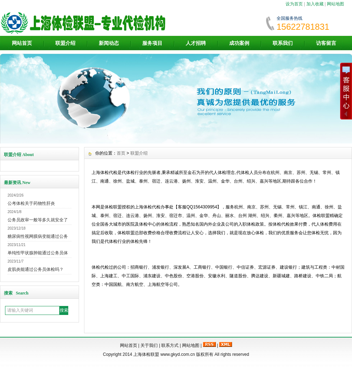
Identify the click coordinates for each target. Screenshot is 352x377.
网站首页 (22, 43)
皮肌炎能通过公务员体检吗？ (36, 269)
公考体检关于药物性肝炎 (31, 203)
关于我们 (149, 345)
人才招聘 (196, 43)
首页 (121, 153)
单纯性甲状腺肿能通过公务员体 (38, 252)
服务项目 (152, 43)
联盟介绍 (65, 43)
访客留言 (326, 43)
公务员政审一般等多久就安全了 (38, 219)
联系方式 (170, 345)
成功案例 (239, 43)
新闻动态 (109, 43)
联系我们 (283, 43)
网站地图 (335, 3)
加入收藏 (315, 3)
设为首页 (294, 3)
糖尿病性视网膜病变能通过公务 (38, 236)
